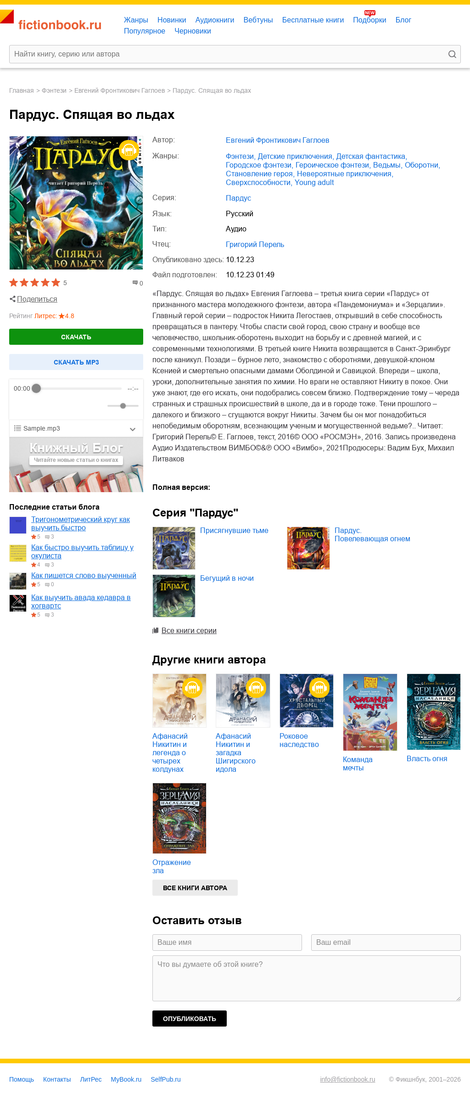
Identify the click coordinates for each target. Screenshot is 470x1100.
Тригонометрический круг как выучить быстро (80, 524)
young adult (314, 182)
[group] (76, 399)
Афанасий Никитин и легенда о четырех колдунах (170, 752)
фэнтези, (241, 156)
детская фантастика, (371, 156)
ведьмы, (388, 165)
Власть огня (427, 759)
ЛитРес (91, 1079)
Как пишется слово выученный (83, 575)
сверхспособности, (259, 182)
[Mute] (99, 406)
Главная (21, 90)
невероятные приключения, (345, 174)
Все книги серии (189, 630)
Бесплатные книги (313, 20)
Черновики (192, 31)
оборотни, (422, 165)
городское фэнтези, (259, 165)
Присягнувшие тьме (234, 530)
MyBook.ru (126, 1079)
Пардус (238, 198)
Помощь (21, 1079)
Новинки (171, 20)
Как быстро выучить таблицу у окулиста (82, 552)
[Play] (43, 406)
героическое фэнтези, (333, 165)
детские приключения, (296, 156)
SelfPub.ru (165, 1079)
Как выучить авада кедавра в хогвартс (81, 602)
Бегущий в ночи (227, 578)
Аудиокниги (215, 20)
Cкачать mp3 (76, 362)
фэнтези (54, 90)
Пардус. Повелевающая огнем (372, 535)
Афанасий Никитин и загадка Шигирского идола (236, 752)
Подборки (369, 20)
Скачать (76, 337)
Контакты (57, 1079)
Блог (404, 20)
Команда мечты (358, 764)
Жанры (136, 20)
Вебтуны (258, 20)
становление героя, (260, 174)
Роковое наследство (299, 740)
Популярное (144, 31)
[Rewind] (23, 406)
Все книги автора (195, 888)
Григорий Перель (255, 244)
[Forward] (63, 406)
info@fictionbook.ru (347, 1079)
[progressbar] (79, 388)
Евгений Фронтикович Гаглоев (119, 90)
